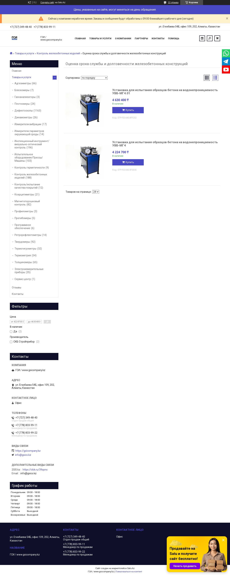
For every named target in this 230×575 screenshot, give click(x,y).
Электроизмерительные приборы (29, 271)
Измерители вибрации (28, 124)
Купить (130, 110)
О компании (123, 38)
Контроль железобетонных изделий (58, 53)
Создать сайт (47, 2)
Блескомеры (22, 90)
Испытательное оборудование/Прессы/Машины (29, 157)
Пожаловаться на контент (129, 571)
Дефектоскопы (24, 110)
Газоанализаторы (25, 97)
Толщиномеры (23, 262)
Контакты (158, 38)
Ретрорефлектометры (28, 235)
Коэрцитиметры (24, 194)
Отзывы (16, 287)
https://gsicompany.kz (28, 450)
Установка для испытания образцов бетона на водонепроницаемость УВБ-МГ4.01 (165, 91)
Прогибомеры (23, 218)
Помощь (173, 38)
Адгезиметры (23, 83)
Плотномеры (22, 103)
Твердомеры (22, 241)
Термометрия (23, 255)
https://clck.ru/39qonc (35, 469)
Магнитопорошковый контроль (27, 203)
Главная (80, 38)
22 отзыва (173, 2)
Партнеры (141, 38)
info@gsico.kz (23, 454)
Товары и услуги (100, 38)
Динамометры (23, 117)
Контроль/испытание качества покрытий (27, 186)
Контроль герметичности (30, 167)
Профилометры (24, 211)
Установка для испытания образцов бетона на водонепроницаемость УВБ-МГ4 (165, 144)
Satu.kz (131, 568)
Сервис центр (23, 279)
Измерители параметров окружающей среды (29, 133)
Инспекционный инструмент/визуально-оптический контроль (32, 144)
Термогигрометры (25, 248)
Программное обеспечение (23, 227)
